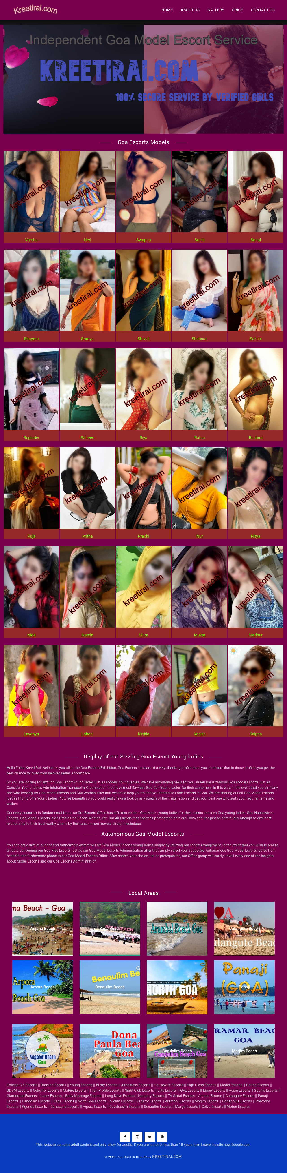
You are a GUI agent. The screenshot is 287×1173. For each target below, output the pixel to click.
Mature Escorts (75, 1090)
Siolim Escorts (121, 1101)
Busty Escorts (106, 1085)
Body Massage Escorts (83, 1096)
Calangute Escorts (240, 1096)
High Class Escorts (201, 1085)
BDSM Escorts (18, 1090)
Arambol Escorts (178, 1101)
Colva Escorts (212, 1106)
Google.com (240, 1144)
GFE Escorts (189, 1090)
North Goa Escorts (92, 1101)
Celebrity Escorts (46, 1090)
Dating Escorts (257, 1085)
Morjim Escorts (206, 1101)
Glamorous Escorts (22, 1096)
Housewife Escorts (168, 1085)
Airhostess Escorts (135, 1085)
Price (237, 10)
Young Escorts (81, 1085)
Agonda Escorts (34, 1106)
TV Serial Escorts (181, 1096)
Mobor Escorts (238, 1106)
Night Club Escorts (139, 1090)
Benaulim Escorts (158, 1106)
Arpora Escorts (94, 1106)
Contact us (263, 10)
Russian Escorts (53, 1085)
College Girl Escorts (22, 1085)
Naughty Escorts (151, 1096)
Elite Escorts (167, 1090)
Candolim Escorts (36, 1101)
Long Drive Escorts (120, 1096)
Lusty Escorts (51, 1096)
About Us (190, 10)
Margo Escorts (186, 1106)
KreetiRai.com (167, 1157)
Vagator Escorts (148, 1101)
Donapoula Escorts (237, 1101)
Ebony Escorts (214, 1090)
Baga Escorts (63, 1101)
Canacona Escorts (64, 1106)
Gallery (215, 10)
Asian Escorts (239, 1090)
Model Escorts (231, 1085)
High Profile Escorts (105, 1090)
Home (167, 10)
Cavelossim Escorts (124, 1106)
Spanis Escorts (266, 1090)
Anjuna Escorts (210, 1096)
